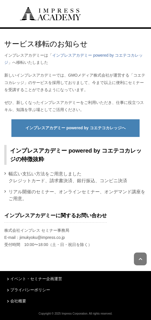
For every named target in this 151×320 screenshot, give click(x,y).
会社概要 (18, 301)
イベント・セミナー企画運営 (36, 278)
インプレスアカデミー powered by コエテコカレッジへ (75, 128)
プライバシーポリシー (30, 290)
